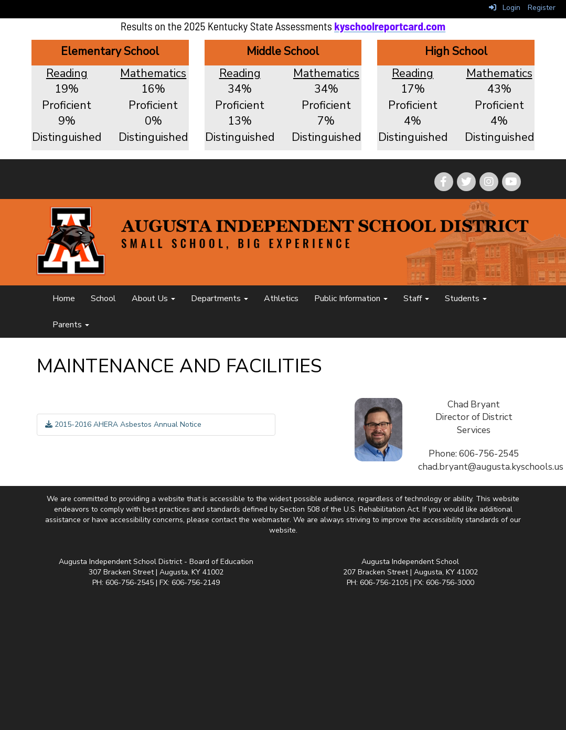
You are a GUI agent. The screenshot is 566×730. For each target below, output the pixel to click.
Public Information (351, 298)
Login (504, 8)
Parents (70, 324)
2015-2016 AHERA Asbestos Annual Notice (123, 424)
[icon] (511, 181)
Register (542, 8)
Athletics (281, 298)
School (103, 298)
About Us (153, 298)
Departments (219, 298)
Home (63, 298)
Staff (416, 298)
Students (466, 298)
